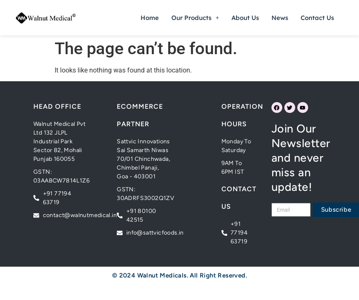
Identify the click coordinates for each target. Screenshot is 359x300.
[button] (195, 17)
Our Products (195, 18)
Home (150, 18)
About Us (245, 18)
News (279, 18)
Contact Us (317, 18)
